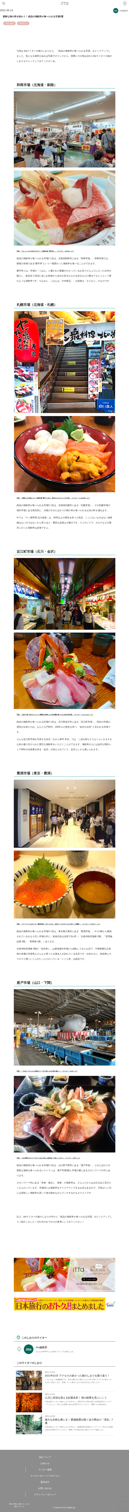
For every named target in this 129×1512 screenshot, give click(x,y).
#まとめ (9, 23)
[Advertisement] (65, 1322)
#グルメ (23, 23)
